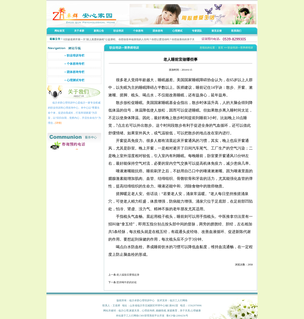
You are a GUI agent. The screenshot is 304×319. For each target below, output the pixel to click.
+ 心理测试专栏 (74, 80)
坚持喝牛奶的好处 (127, 282)
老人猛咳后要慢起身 (128, 274)
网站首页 (59, 30)
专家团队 (197, 30)
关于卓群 (79, 30)
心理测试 (177, 30)
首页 (220, 47)
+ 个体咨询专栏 (74, 63)
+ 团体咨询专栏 (74, 72)
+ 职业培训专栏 (74, 55)
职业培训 (118, 30)
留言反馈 (217, 30)
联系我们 (236, 30)
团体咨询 (158, 30)
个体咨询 (138, 30)
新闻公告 (99, 30)
